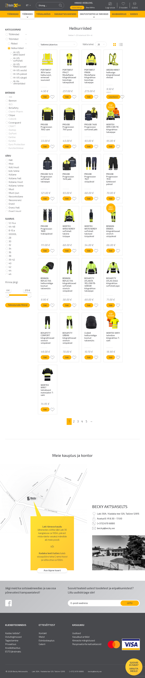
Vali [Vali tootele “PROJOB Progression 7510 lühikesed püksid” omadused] (110, 198)
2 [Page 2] (74, 421)
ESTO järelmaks (13, 651)
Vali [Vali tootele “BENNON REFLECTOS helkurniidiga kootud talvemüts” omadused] (45, 305)
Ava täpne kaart (52, 570)
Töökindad (13, 14)
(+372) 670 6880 (106, 523)
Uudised (76, 633)
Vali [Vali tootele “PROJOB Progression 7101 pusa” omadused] (67, 146)
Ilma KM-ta (90, 8)
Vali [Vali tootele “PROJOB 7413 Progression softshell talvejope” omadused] (45, 198)
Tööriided (27, 14)
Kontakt (43, 633)
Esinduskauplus (47, 640)
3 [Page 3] (78, 421)
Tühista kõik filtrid (17, 305)
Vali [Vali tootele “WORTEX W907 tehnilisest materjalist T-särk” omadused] (45, 409)
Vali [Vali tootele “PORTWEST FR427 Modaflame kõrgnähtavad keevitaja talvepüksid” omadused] (67, 96)
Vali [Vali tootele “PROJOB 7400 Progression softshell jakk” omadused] (88, 146)
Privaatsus (10, 644)
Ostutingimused (13, 637)
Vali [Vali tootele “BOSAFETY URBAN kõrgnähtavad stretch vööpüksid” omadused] (67, 357)
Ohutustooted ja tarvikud (94, 14)
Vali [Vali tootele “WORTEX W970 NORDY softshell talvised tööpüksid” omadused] (88, 250)
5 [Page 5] (86, 421)
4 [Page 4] (82, 421)
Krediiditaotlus (12, 648)
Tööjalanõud (43, 14)
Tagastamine (11, 640)
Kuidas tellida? (12, 633)
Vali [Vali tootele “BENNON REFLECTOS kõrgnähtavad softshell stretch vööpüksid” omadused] (67, 305)
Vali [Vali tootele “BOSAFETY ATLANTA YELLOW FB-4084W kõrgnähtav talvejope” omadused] (88, 305)
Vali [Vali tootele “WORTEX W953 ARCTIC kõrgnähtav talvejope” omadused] (110, 146)
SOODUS (134, 14)
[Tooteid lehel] (101, 44)
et (28, 5)
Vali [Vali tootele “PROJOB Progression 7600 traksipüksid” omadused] (45, 250)
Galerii (42, 644)
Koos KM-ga (77, 8)
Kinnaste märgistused (83, 640)
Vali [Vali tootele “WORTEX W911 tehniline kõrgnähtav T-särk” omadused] (110, 357)
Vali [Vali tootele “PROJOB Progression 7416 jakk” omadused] (67, 198)
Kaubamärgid (119, 14)
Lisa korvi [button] (113, 96)
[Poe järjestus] (57, 44)
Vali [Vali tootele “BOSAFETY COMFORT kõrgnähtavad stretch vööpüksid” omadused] (45, 357)
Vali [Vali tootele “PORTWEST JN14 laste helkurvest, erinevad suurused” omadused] (45, 96)
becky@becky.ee (106, 528)
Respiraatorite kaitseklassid (86, 644)
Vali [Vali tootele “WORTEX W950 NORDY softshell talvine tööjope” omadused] (67, 250)
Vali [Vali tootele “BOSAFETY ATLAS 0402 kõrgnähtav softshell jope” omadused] (110, 305)
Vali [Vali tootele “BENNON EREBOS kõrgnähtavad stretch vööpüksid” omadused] (110, 250)
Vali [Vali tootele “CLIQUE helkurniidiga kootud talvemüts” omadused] (88, 357)
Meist (42, 637)
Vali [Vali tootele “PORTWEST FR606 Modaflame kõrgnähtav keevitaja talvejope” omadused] (88, 96)
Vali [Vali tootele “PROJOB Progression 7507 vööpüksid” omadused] (88, 198)
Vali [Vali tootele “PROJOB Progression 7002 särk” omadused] (45, 146)
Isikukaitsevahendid (65, 14)
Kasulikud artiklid (80, 637)
